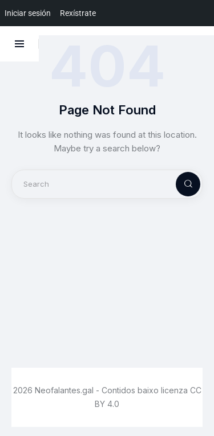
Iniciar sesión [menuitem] (28, 13)
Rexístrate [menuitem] (78, 13)
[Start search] (179, 184)
